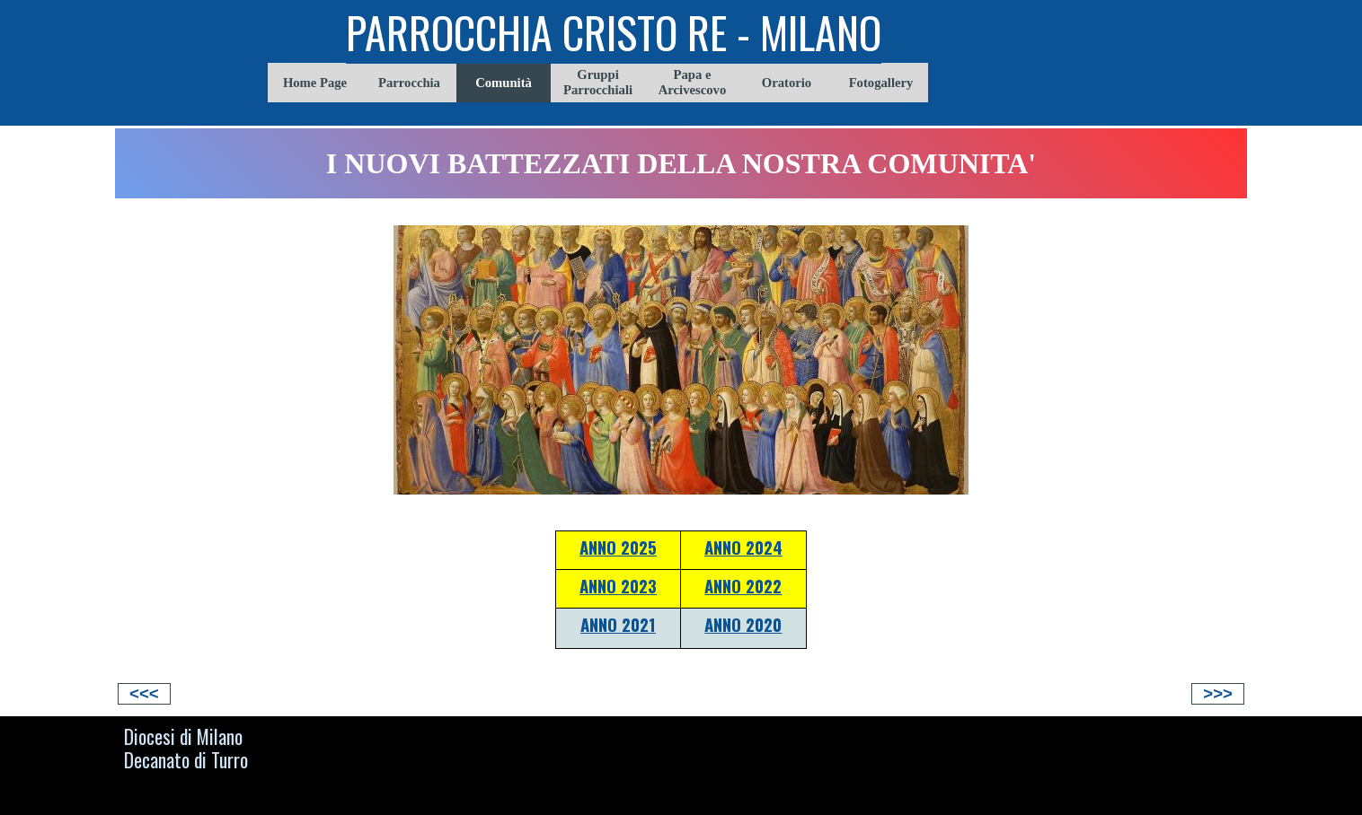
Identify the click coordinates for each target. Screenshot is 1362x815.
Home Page (315, 82)
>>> (1218, 693)
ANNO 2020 (743, 624)
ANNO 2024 (743, 547)
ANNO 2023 (618, 586)
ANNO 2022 (743, 586)
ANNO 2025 (618, 547)
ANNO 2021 (618, 624)
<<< (144, 693)
